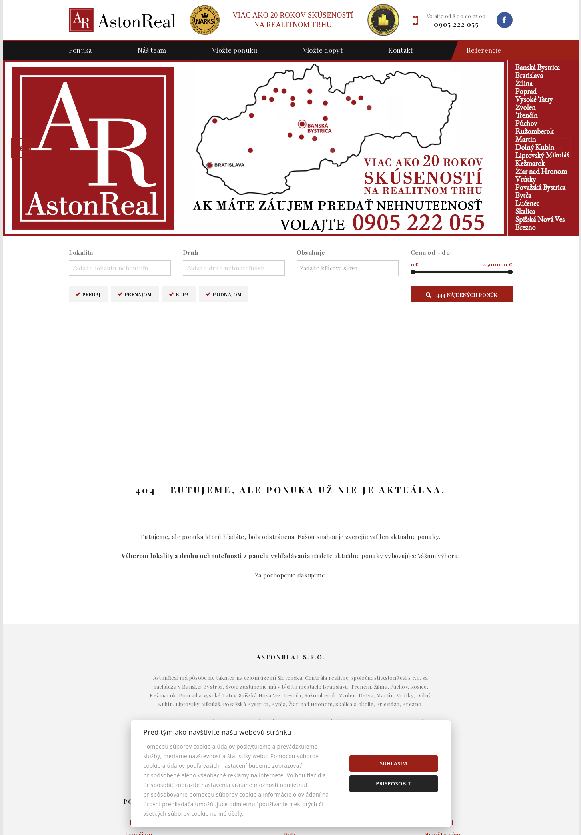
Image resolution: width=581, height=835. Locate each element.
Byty (290, 695)
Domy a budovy (291, 683)
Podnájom (227, 294)
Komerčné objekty (290, 707)
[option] (291, 148)
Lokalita (81, 252)
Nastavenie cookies (442, 719)
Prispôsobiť (393, 783)
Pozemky (291, 719)
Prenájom (138, 294)
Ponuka (80, 50)
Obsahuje (311, 252)
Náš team (152, 50)
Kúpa (182, 294)
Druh (190, 252)
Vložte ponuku (235, 50)
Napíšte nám (442, 695)
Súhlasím (393, 763)
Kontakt (400, 50)
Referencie (480, 50)
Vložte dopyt (323, 50)
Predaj (91, 294)
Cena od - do (430, 252)
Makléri (442, 683)
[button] (21, 148)
